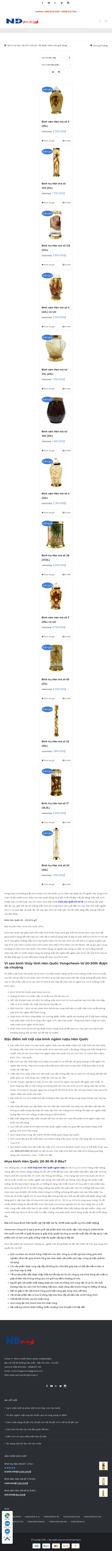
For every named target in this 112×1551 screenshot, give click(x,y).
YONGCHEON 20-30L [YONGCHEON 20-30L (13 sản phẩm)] (92, 1517)
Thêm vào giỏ (49, 141)
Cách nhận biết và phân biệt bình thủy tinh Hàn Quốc (33, 1408)
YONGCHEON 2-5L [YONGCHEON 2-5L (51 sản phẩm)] (32, 1517)
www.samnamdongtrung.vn (69, 1540)
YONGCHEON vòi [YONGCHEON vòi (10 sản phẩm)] (78, 1522)
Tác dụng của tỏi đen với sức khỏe (23, 1443)
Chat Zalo (7, 1524)
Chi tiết (67, 141)
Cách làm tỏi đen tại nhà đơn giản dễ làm (27, 1429)
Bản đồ (7, 1516)
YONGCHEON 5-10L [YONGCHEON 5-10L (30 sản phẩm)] (51, 1517)
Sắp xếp (49, 58)
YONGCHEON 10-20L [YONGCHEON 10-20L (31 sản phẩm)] (71, 1517)
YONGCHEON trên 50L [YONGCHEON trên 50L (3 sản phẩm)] (58, 1522)
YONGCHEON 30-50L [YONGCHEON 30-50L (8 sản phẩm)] (14, 1522)
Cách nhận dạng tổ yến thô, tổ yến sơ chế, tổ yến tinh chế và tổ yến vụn (42, 1422)
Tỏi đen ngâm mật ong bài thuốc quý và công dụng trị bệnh (36, 1415)
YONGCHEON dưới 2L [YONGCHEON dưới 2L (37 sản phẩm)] (36, 1522)
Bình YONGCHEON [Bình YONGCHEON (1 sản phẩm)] (13, 1517)
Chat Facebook (7, 1532)
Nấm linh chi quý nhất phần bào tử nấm (26, 1436)
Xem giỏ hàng (100, 45)
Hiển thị (50, 65)
